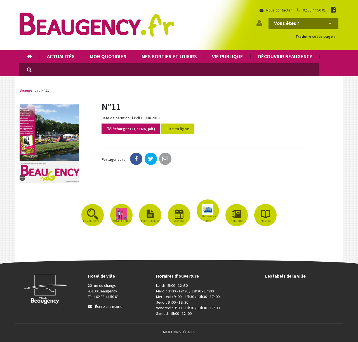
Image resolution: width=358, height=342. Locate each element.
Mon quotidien (108, 56)
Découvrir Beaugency (285, 56)
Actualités (61, 56)
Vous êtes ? (302, 23)
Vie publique (227, 56)
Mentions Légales (179, 332)
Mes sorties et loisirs (169, 56)
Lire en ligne (177, 128)
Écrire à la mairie (105, 306)
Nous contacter (275, 10)
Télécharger (131, 128)
